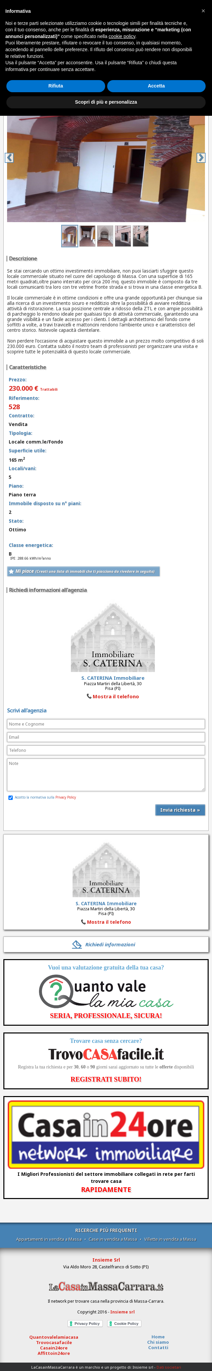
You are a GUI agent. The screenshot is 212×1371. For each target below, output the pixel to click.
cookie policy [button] (122, 36)
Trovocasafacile (54, 1342)
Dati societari (169, 1367)
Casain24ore (54, 1348)
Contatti (158, 1347)
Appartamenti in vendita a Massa (49, 1239)
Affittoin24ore (54, 1353)
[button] (203, 10)
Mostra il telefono (116, 696)
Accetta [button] (156, 86)
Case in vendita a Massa (113, 1239)
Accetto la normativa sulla (42, 797)
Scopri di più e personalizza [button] (106, 102)
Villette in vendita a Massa (170, 1239)
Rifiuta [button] (55, 86)
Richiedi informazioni (110, 944)
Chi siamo (158, 1342)
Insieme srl (122, 1312)
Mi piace (85, 571)
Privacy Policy (65, 797)
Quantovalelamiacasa (53, 1337)
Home (158, 1337)
